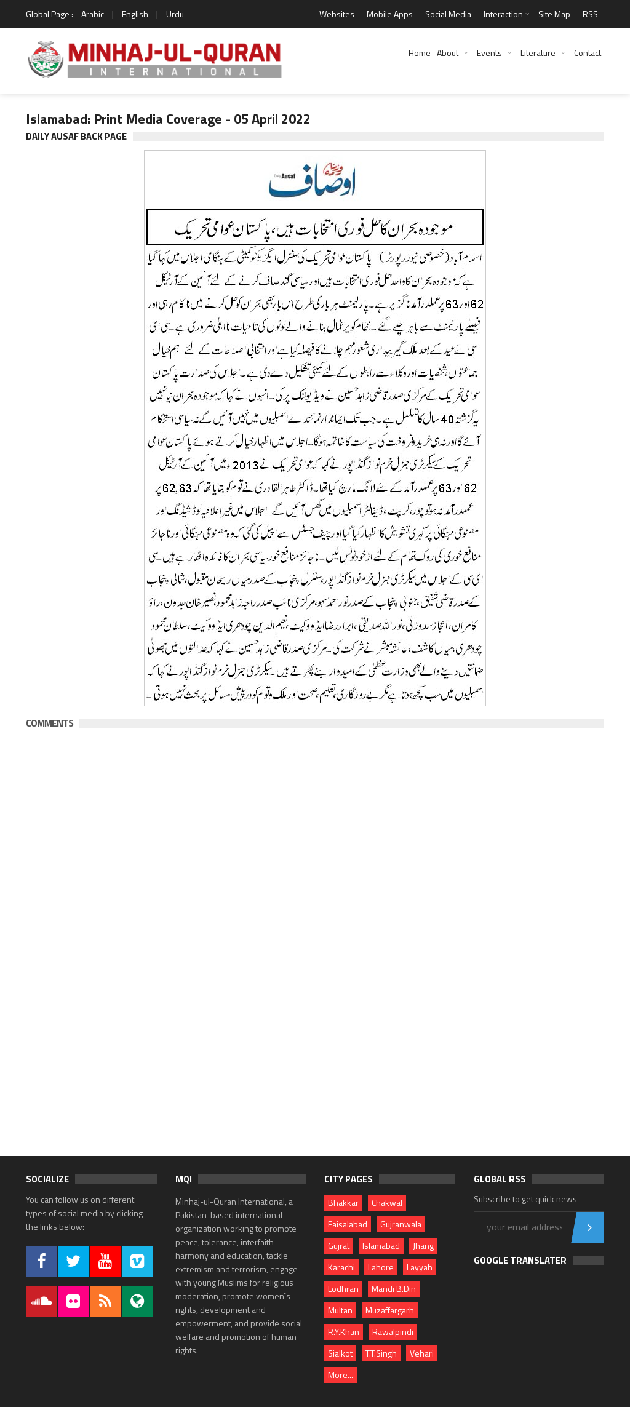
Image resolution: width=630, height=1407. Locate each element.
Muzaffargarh (389, 1310)
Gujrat (338, 1245)
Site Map (554, 13)
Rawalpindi (392, 1331)
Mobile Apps (390, 13)
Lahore (381, 1267)
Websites (336, 13)
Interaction (503, 13)
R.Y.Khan (343, 1331)
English (135, 13)
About (447, 52)
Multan (340, 1310)
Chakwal (387, 1202)
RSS (590, 13)
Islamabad (381, 1245)
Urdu (175, 13)
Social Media (448, 13)
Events (489, 52)
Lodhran (343, 1288)
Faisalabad (347, 1224)
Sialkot (340, 1353)
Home (420, 52)
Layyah (420, 1267)
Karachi (341, 1267)
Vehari (422, 1353)
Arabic (92, 13)
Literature (538, 52)
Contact (587, 52)
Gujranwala (400, 1224)
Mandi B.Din (394, 1288)
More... (340, 1374)
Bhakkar (343, 1202)
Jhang (423, 1245)
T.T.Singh (381, 1353)
